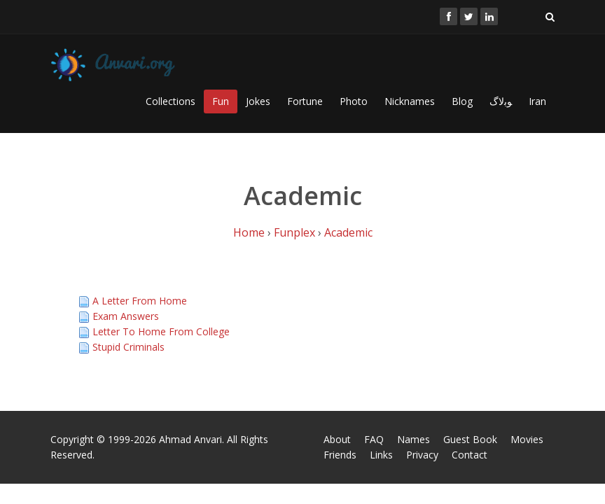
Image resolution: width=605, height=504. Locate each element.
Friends (340, 454)
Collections (170, 101)
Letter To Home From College (161, 331)
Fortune (305, 101)
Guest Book (470, 439)
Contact (469, 454)
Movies (526, 439)
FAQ (374, 439)
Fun (220, 101)
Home (249, 232)
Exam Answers (125, 316)
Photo (354, 101)
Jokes (258, 101)
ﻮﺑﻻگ (500, 101)
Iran (537, 101)
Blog (462, 101)
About (337, 439)
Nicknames (409, 101)
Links (381, 454)
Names (413, 439)
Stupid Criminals (128, 347)
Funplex (294, 232)
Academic (348, 232)
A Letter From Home (139, 300)
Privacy (422, 454)
